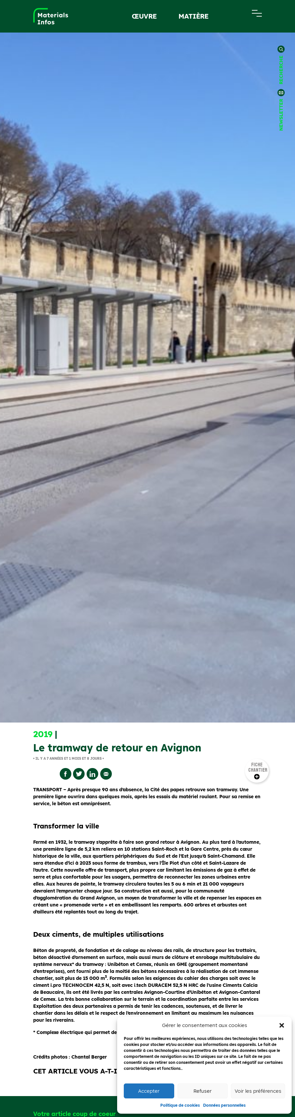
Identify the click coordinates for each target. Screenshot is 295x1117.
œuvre (144, 16)
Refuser (202, 1091)
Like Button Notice (162, 981)
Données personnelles (224, 1105)
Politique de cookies (180, 1105)
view (187, 981)
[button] (281, 1025)
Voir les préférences (258, 1091)
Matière (193, 16)
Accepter (149, 1091)
